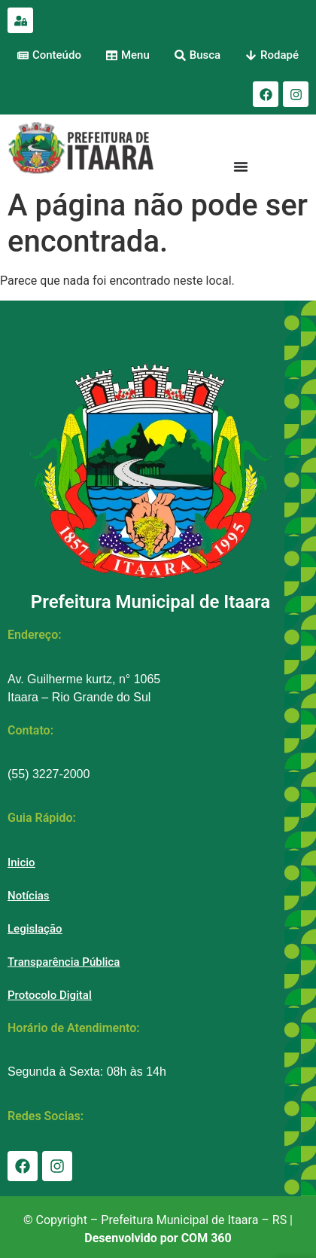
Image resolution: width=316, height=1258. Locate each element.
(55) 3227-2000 (49, 774)
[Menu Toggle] (240, 166)
